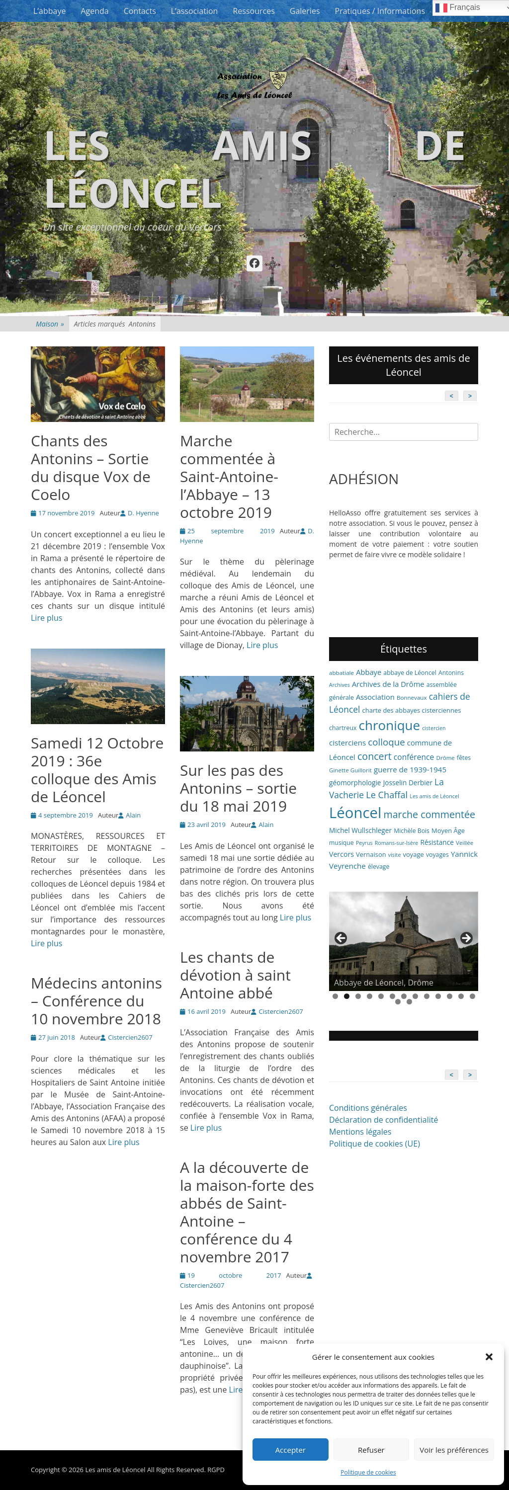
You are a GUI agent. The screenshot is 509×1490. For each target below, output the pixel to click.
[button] (489, 1357)
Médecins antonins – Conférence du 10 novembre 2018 (96, 1001)
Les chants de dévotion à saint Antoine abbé (235, 975)
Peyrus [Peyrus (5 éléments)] (364, 842)
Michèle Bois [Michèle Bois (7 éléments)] (411, 831)
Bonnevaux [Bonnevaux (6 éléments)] (412, 697)
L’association (194, 10)
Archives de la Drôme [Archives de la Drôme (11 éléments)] (388, 684)
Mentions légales (360, 1131)
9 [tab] (426, 996)
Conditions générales (368, 1107)
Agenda (94, 10)
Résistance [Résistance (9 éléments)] (437, 842)
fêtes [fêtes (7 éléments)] (464, 757)
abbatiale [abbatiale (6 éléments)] (341, 672)
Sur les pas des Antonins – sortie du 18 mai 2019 (238, 788)
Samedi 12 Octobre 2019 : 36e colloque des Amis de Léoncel (97, 770)
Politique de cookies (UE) (374, 1143)
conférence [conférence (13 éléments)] (414, 756)
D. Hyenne (143, 512)
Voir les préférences (454, 1450)
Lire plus (46, 617)
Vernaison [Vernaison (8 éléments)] (371, 854)
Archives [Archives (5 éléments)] (339, 684)
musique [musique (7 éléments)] (341, 842)
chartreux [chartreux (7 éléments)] (342, 728)
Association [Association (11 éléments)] (375, 697)
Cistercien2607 (280, 1011)
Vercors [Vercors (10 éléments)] (341, 854)
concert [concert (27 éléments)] (374, 756)
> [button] (465, 938)
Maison (50, 324)
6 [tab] (392, 996)
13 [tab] (472, 996)
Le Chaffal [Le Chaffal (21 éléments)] (387, 795)
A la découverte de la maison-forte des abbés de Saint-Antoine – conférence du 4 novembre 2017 (247, 1212)
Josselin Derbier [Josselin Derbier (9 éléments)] (407, 782)
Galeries (305, 10)
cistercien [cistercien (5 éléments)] (433, 728)
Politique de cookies (368, 1472)
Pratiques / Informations (380, 10)
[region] (403, 941)
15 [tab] (409, 1001)
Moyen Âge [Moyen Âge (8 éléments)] (448, 830)
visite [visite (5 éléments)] (394, 854)
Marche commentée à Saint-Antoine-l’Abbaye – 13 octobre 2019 (229, 476)
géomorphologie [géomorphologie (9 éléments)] (355, 782)
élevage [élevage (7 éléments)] (378, 866)
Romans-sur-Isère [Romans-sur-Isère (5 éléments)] (397, 842)
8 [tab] (415, 996)
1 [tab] (335, 996)
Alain (133, 815)
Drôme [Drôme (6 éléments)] (445, 757)
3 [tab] (358, 996)
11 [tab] (449, 996)
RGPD (216, 1469)
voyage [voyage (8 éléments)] (413, 854)
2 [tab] (346, 996)
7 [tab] (404, 996)
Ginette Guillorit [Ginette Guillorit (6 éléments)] (350, 770)
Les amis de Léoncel (254, 168)
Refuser (371, 1450)
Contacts (140, 10)
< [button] (341, 938)
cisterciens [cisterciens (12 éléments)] (347, 742)
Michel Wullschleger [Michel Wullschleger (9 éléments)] (360, 830)
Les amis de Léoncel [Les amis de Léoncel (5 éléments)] (434, 796)
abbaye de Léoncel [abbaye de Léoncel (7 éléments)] (409, 672)
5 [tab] (381, 996)
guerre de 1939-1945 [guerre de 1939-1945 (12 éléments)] (410, 769)
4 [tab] (369, 996)
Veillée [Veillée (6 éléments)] (464, 842)
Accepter (290, 1450)
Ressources (253, 10)
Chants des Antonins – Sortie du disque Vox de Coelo (91, 467)
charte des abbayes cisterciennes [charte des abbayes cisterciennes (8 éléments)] (411, 710)
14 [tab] (398, 1001)
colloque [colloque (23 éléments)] (386, 742)
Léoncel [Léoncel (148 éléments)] (355, 813)
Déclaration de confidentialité (383, 1119)
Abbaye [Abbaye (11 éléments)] (368, 672)
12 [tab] (461, 996)
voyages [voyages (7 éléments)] (437, 854)
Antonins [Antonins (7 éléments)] (451, 672)
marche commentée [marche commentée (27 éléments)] (429, 814)
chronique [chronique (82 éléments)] (389, 725)
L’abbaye (49, 10)
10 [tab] (438, 996)
